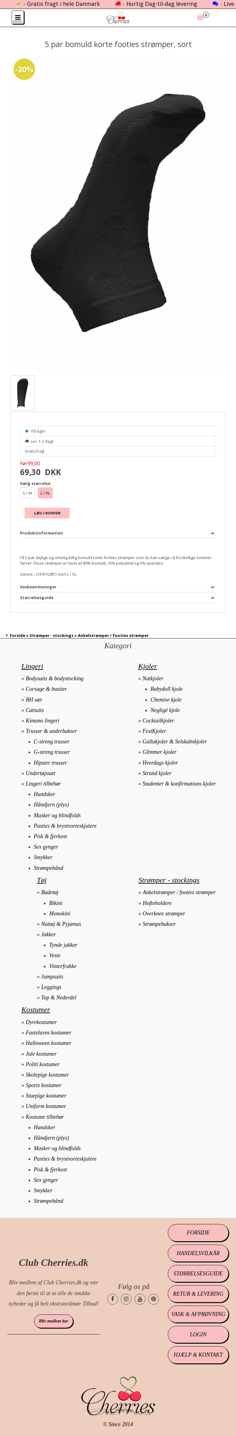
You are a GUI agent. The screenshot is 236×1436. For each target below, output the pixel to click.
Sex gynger (46, 847)
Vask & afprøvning (198, 1314)
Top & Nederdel (59, 997)
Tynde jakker (63, 945)
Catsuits (35, 710)
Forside (17, 635)
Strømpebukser (159, 924)
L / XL (45, 493)
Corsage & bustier (46, 689)
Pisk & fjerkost (50, 836)
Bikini (55, 903)
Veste (55, 955)
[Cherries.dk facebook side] (112, 1299)
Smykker (43, 857)
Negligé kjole (165, 710)
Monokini (59, 913)
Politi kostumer (43, 1064)
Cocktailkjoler (158, 721)
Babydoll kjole (167, 689)
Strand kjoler (157, 773)
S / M (27, 493)
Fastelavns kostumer (48, 1033)
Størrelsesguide (198, 1273)
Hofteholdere (157, 903)
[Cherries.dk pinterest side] (153, 1299)
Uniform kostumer (46, 1106)
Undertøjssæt (40, 773)
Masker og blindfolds (57, 815)
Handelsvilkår (198, 1253)
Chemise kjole (166, 700)
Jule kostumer (41, 1054)
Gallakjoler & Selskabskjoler (175, 741)
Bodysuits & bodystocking (55, 678)
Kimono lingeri (43, 721)
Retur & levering (198, 1294)
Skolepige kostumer (47, 1075)
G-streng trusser (52, 752)
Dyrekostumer (41, 1022)
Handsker (44, 794)
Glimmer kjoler (159, 752)
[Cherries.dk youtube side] (140, 1299)
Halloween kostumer (48, 1043)
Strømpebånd (48, 868)
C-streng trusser (52, 741)
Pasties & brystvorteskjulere (65, 826)
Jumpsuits (52, 977)
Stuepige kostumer (46, 1096)
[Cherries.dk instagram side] (126, 1299)
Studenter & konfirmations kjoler (179, 784)
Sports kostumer (44, 1085)
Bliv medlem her (53, 1321)
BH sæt (34, 700)
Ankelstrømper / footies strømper (179, 892)
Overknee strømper (164, 913)
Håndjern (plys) (51, 805)
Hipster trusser (50, 763)
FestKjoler (154, 731)
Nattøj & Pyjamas (61, 924)
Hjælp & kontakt (198, 1355)
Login (198, 1334)
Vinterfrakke (63, 966)
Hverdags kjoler (160, 763)
